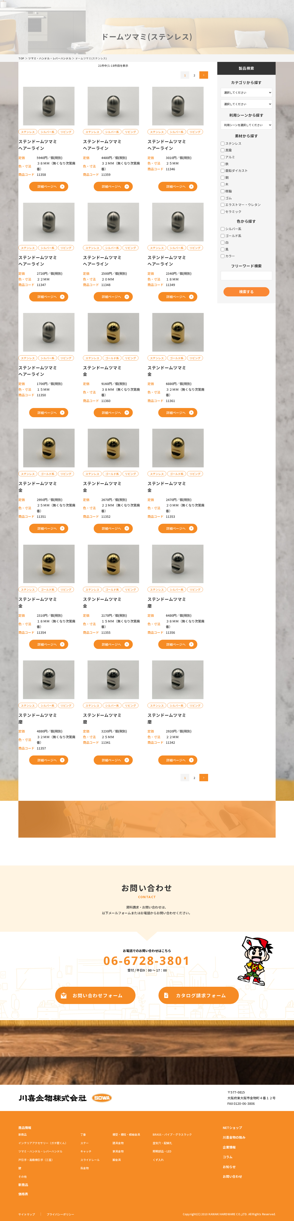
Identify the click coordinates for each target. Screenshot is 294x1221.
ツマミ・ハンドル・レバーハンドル (49, 58)
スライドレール (90, 1160)
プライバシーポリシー (60, 1214)
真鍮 (226, 150)
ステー (84, 1143)
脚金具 (117, 1160)
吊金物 (84, 1168)
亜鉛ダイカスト (234, 170)
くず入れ (158, 1160)
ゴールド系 (231, 236)
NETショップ (232, 1127)
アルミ (228, 157)
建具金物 (118, 1143)
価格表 (23, 1194)
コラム (227, 1156)
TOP (21, 58)
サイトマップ (26, 1214)
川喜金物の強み (234, 1137)
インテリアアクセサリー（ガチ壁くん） (43, 1143)
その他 (22, 1176)
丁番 (83, 1134)
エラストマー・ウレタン (241, 205)
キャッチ (85, 1151)
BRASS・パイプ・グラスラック (172, 1134)
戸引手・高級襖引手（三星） (36, 1160)
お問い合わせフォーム (98, 995)
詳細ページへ (47, 186)
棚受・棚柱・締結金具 (126, 1134)
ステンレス (231, 143)
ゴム (226, 198)
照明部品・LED (162, 1151)
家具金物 (118, 1151)
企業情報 (229, 1147)
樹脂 (226, 191)
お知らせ (229, 1166)
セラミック (231, 211)
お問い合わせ (232, 1176)
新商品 (22, 1134)
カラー (228, 256)
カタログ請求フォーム (201, 995)
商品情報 (24, 1127)
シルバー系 (231, 229)
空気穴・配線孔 (162, 1143)
